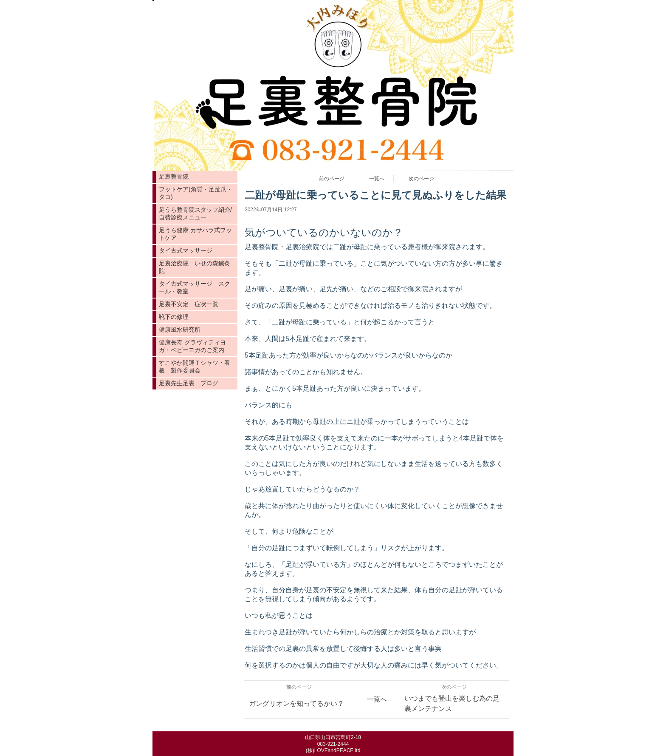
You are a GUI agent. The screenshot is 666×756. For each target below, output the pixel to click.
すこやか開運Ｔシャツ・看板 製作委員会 (194, 366)
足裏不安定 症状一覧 (188, 304)
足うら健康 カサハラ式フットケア (195, 234)
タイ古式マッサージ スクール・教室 (194, 287)
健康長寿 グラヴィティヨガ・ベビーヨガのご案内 (192, 346)
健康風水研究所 (179, 329)
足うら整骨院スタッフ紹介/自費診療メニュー (195, 213)
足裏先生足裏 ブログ (188, 383)
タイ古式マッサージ (185, 250)
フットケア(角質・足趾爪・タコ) (195, 193)
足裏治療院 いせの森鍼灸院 (194, 267)
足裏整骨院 (174, 176)
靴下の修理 (174, 316)
